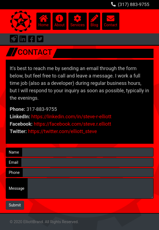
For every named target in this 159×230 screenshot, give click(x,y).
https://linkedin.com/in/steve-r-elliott (71, 116)
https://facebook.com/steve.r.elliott (72, 124)
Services (77, 21)
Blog (94, 21)
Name (14, 152)
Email (13, 162)
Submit (15, 205)
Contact (110, 21)
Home (43, 21)
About (59, 21)
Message (16, 188)
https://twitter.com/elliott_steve (62, 131)
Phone (14, 172)
